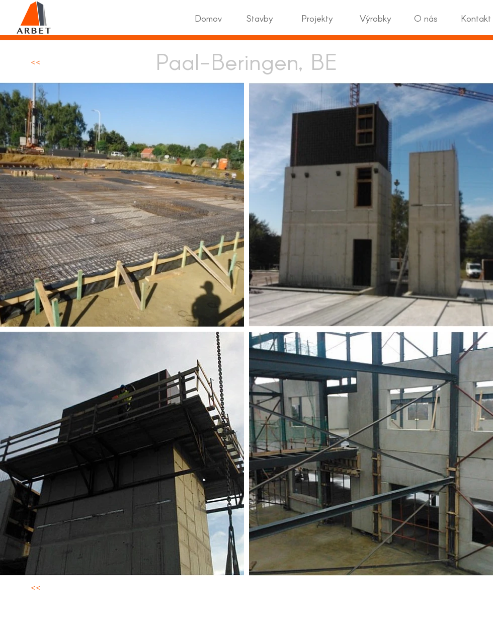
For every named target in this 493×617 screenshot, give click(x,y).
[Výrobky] (375, 18)
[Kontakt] (475, 18)
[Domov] (208, 18)
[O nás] (426, 18)
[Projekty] (317, 18)
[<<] (35, 61)
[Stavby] (259, 18)
